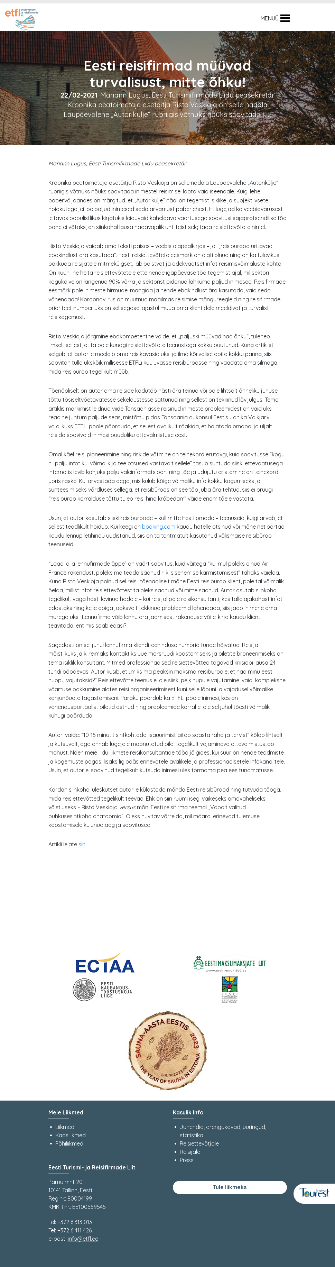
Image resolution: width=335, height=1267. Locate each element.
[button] (270, 18)
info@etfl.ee (83, 1238)
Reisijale (190, 1151)
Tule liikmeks (229, 1187)
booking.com (158, 526)
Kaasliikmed (70, 1135)
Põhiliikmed (69, 1143)
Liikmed (64, 1126)
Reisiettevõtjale (199, 1143)
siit (81, 844)
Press (187, 1160)
